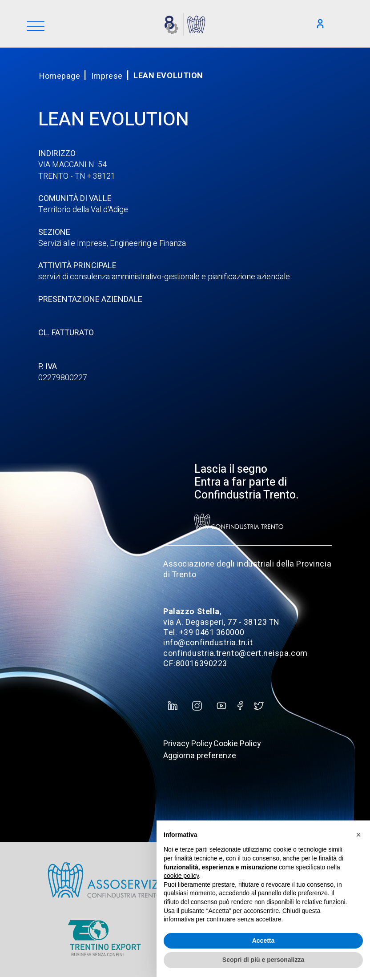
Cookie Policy (237, 744)
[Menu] (35, 26)
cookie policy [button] (181, 875)
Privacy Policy (188, 744)
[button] (358, 835)
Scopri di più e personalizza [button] (263, 959)
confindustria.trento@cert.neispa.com (235, 653)
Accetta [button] (263, 940)
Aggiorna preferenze (199, 756)
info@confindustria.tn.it (208, 643)
